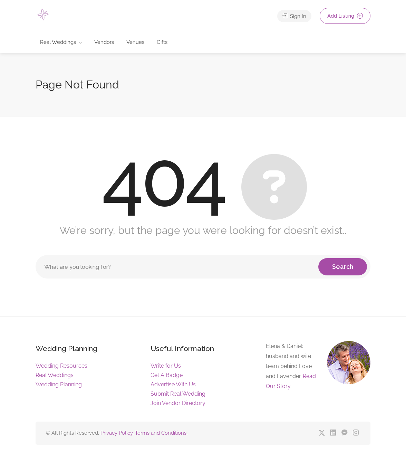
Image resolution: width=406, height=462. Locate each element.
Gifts (162, 42)
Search (342, 266)
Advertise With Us (173, 384)
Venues (135, 42)
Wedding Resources (61, 365)
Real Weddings (58, 42)
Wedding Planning (59, 384)
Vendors (104, 42)
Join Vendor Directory (178, 403)
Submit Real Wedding (178, 393)
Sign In (294, 16)
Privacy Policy (116, 433)
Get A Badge (167, 375)
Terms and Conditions (160, 433)
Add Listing (345, 16)
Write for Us (166, 365)
